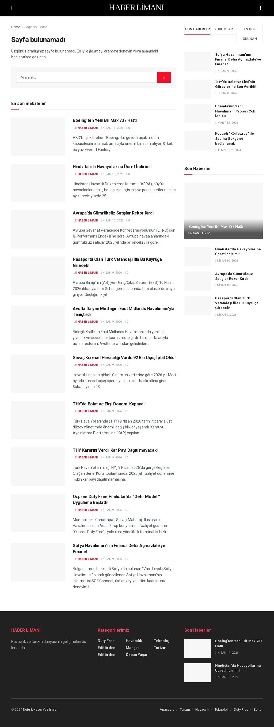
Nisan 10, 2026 (112, 174)
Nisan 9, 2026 (111, 272)
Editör (258, 709)
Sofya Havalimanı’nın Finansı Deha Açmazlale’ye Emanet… (238, 59)
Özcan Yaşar (137, 655)
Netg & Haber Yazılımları (40, 709)
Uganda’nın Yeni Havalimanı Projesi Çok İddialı (235, 111)
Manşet (132, 648)
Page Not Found (36, 27)
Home (15, 27)
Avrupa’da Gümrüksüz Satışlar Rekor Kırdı (113, 213)
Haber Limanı (88, 128)
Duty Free (106, 641)
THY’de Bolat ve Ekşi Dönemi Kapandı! (109, 403)
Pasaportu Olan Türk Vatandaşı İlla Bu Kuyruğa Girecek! (236, 303)
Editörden (106, 648)
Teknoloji (162, 641)
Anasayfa (167, 709)
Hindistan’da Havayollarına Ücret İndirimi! (112, 166)
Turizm (160, 648)
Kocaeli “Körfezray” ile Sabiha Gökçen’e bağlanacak (234, 138)
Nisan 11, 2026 (112, 128)
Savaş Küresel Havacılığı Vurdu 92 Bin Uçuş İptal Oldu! (124, 357)
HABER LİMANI (136, 8)
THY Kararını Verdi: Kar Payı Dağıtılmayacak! (115, 450)
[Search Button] (164, 77)
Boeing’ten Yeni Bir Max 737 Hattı (104, 120)
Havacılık (134, 641)
